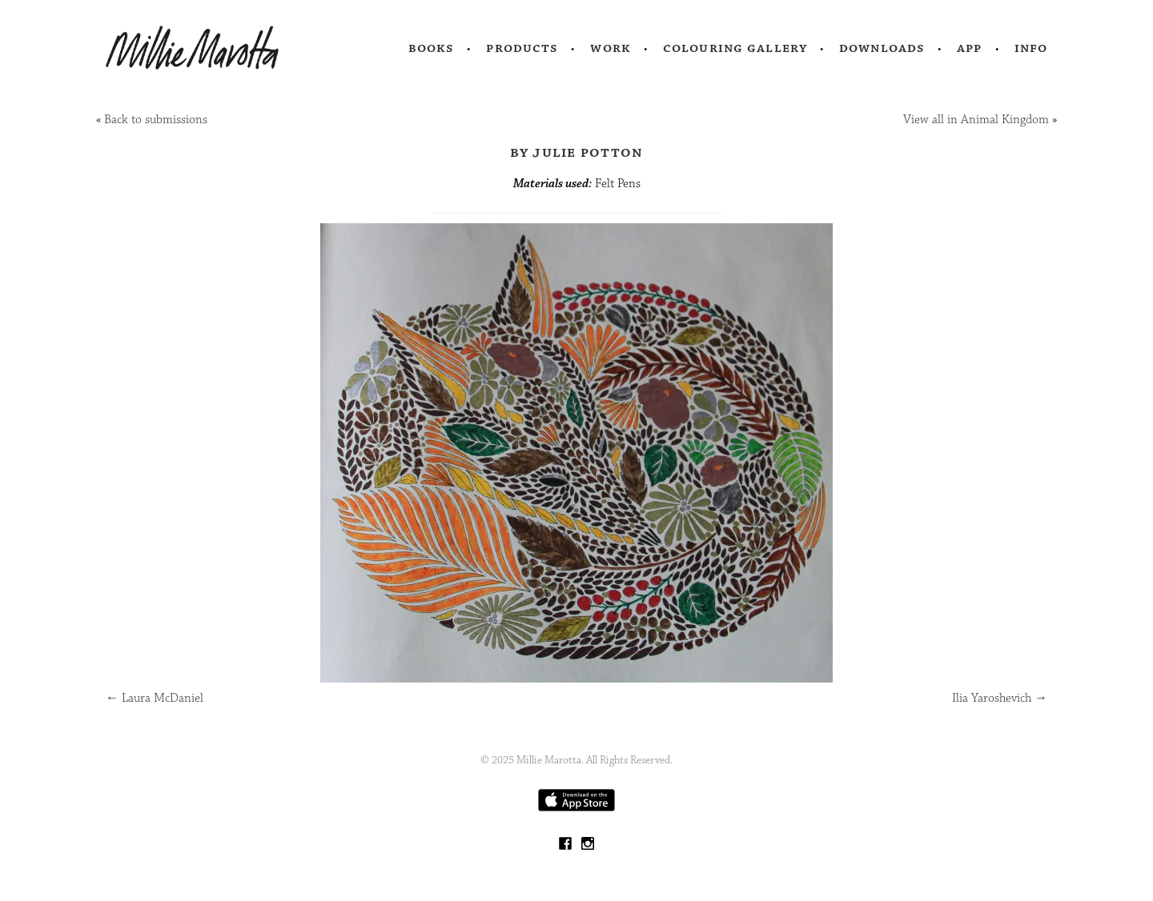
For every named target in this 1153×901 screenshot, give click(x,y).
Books (431, 48)
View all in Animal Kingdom (976, 119)
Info (1031, 48)
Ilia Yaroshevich (999, 698)
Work (610, 48)
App (969, 48)
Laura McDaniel (154, 698)
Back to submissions (155, 119)
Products (522, 48)
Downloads (882, 48)
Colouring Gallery (735, 48)
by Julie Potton (577, 152)
